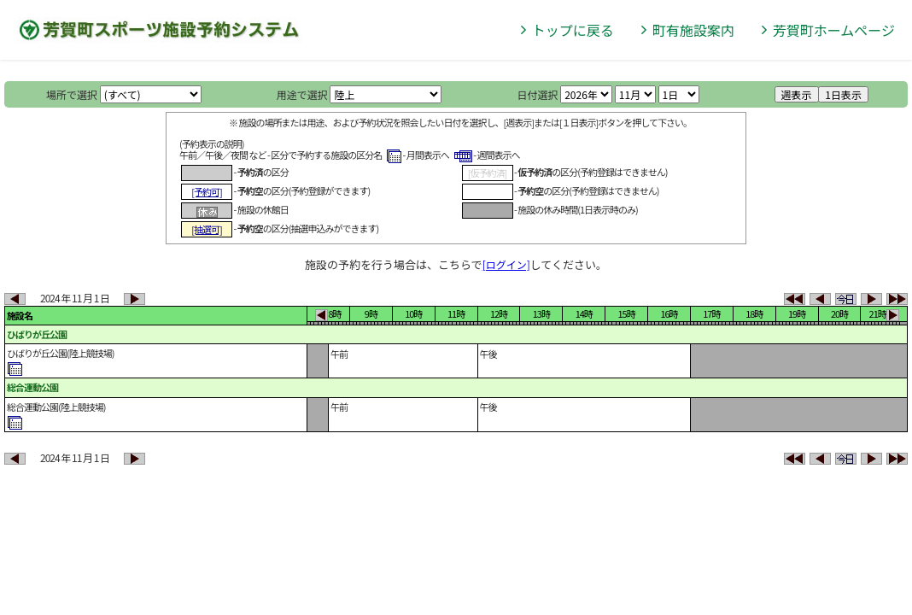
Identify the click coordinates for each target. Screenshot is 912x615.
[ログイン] (506, 264)
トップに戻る (573, 30)
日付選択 (537, 94)
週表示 (796, 94)
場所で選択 (71, 94)
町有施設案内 (693, 30)
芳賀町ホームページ (834, 30)
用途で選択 (302, 94)
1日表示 (843, 94)
